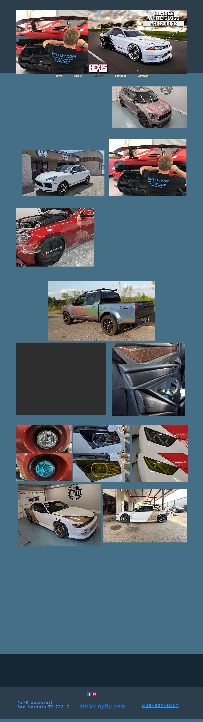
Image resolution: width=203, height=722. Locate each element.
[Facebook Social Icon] (89, 694)
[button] (142, 241)
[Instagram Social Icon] (94, 694)
